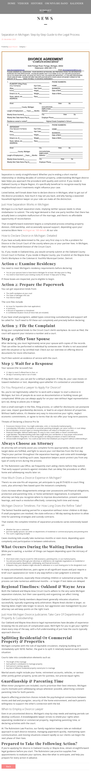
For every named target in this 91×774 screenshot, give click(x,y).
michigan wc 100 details (34, 230)
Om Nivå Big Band (56, 3)
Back (8, 766)
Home (11, 3)
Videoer (23, 3)
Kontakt (45, 10)
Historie (37, 3)
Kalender (76, 3)
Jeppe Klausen (13, 47)
